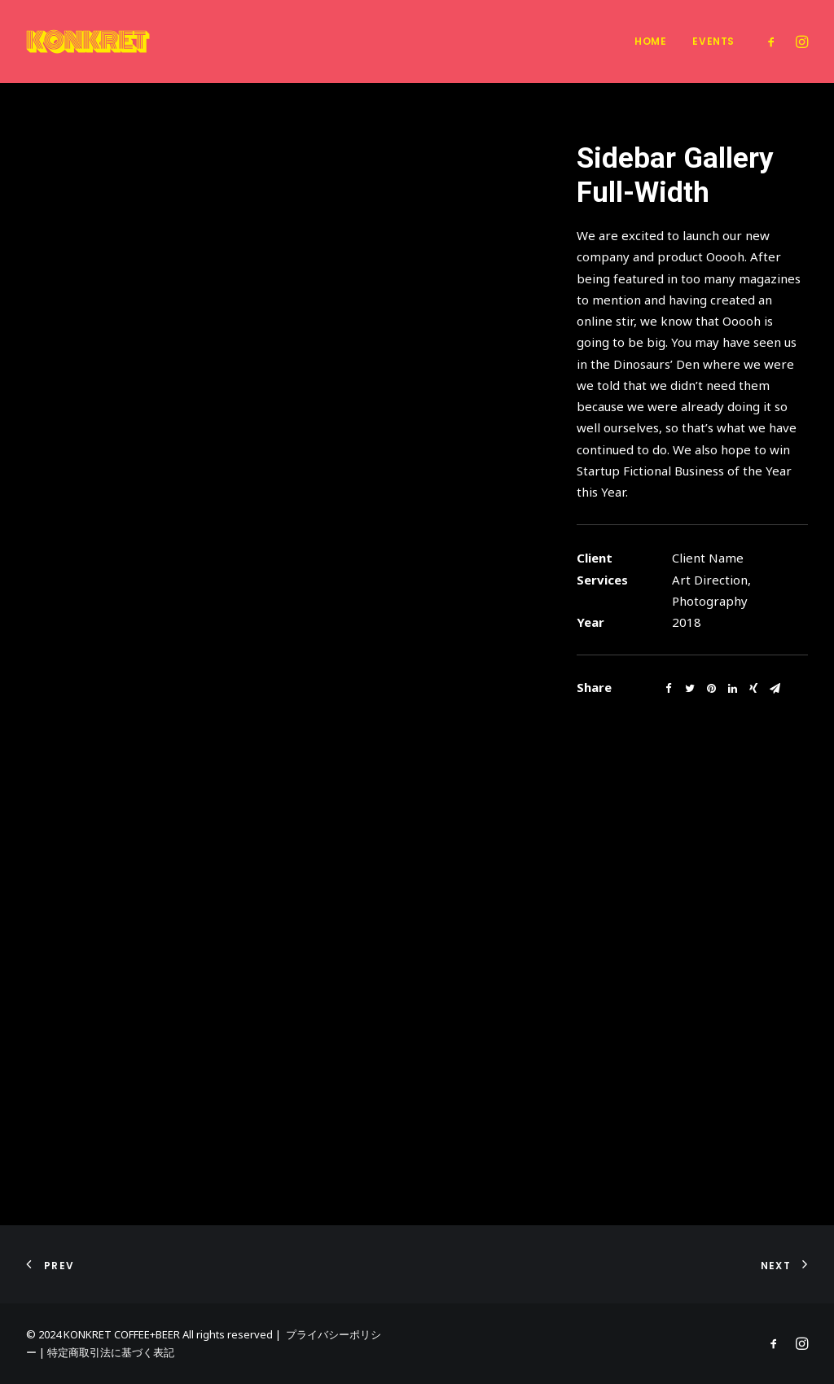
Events (713, 41)
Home (650, 41)
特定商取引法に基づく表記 (110, 1352)
